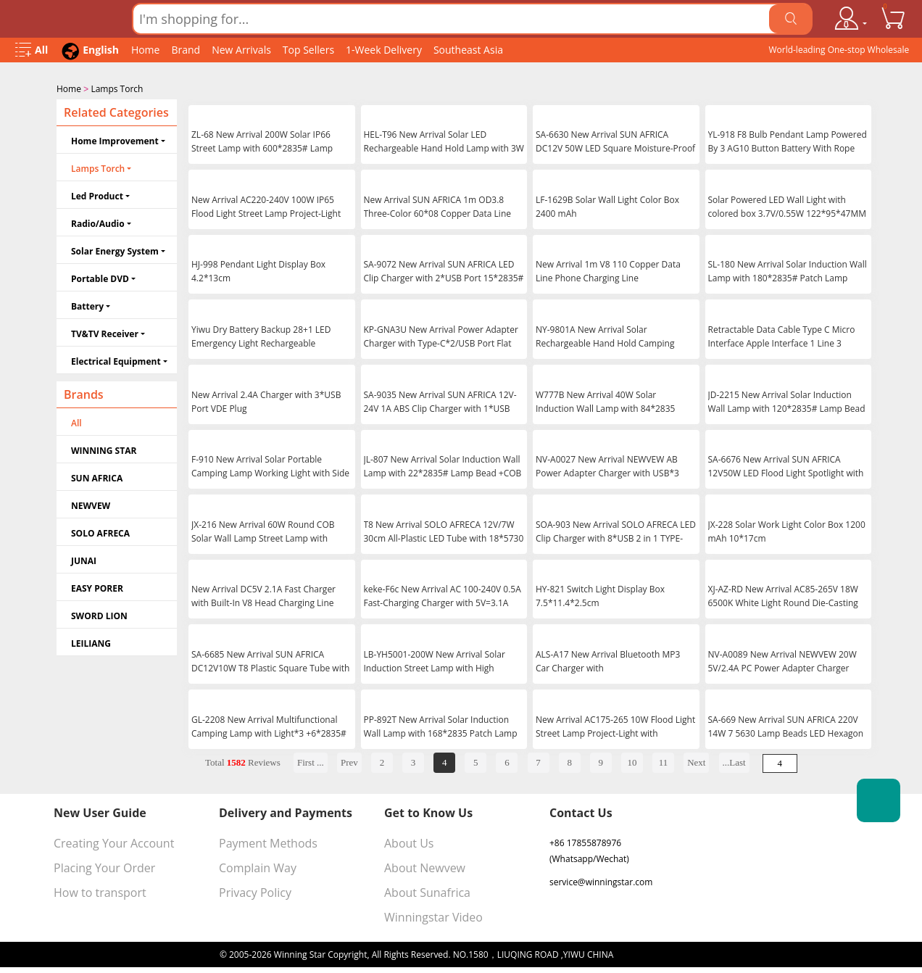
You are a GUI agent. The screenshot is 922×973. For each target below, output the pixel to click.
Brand (185, 50)
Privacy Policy (255, 891)
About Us (409, 842)
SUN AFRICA (96, 477)
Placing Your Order (104, 866)
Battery (87, 305)
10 (631, 760)
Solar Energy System (115, 250)
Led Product (97, 195)
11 (663, 760)
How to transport (100, 891)
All (76, 421)
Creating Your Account (114, 842)
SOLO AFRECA (100, 532)
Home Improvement (115, 139)
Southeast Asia (468, 50)
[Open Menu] (31, 50)
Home (145, 50)
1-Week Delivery (384, 50)
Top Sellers (308, 50)
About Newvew (424, 866)
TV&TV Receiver (104, 332)
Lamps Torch (117, 89)
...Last (734, 760)
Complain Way (257, 866)
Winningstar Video (433, 916)
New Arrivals (241, 50)
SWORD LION (99, 614)
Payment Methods (268, 842)
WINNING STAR (103, 449)
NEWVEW (90, 504)
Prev (349, 760)
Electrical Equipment (116, 360)
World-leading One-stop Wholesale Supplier (838, 53)
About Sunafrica (427, 891)
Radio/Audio (98, 222)
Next (696, 760)
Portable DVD (100, 277)
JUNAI (83, 559)
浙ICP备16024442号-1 (658, 953)
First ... (310, 760)
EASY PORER (97, 587)
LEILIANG (91, 642)
